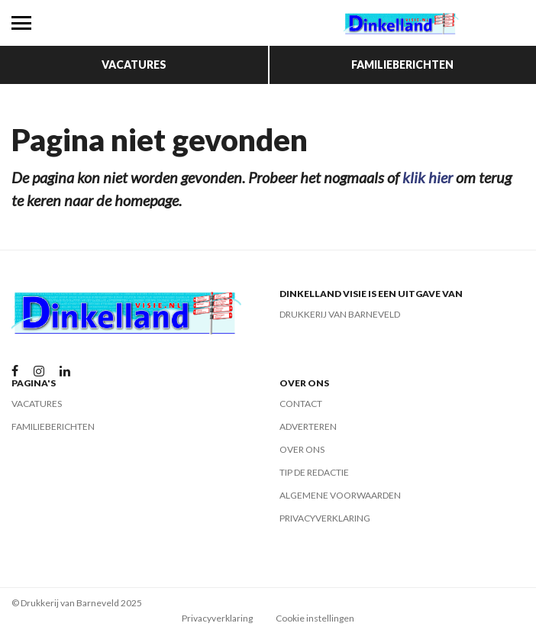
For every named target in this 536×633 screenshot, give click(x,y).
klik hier (427, 177)
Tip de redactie (314, 472)
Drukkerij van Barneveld (339, 314)
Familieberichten (402, 64)
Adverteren (308, 426)
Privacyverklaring (324, 518)
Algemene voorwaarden (340, 495)
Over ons (302, 449)
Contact (300, 403)
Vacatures (134, 64)
